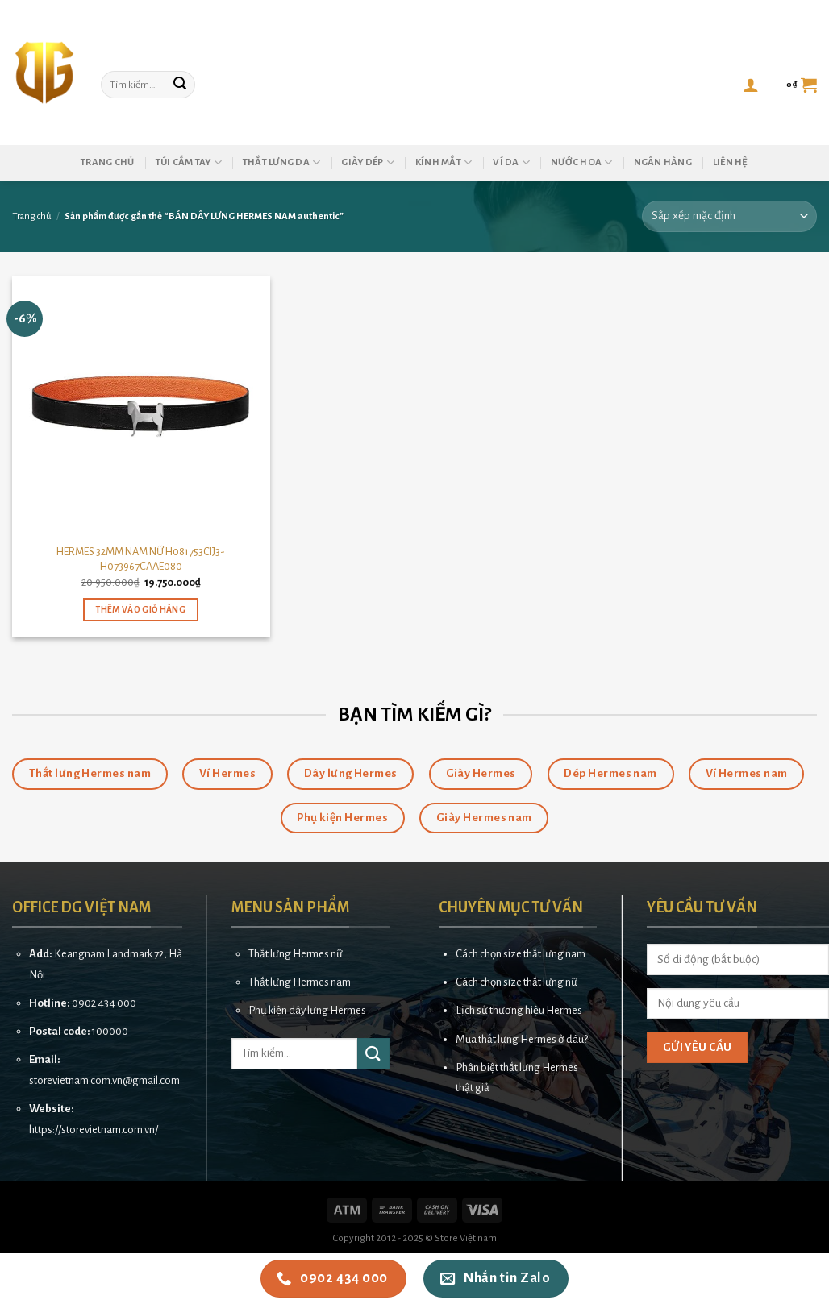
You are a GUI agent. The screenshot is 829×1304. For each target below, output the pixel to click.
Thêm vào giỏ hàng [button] (140, 609)
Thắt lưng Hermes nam (299, 982)
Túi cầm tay (189, 162)
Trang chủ (107, 162)
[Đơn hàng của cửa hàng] (729, 216)
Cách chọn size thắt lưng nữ (516, 982)
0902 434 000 (104, 1003)
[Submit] (180, 84)
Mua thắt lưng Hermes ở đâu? (522, 1039)
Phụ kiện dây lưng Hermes (307, 1010)
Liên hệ (730, 162)
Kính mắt (444, 162)
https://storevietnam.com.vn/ (93, 1129)
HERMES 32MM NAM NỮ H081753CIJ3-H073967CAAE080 (140, 559)
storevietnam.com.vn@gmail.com (104, 1080)
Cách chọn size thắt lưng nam (520, 954)
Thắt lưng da (282, 162)
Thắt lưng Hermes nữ (295, 954)
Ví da (511, 162)
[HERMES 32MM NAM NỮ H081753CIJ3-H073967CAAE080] (141, 405)
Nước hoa (582, 162)
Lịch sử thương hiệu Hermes (519, 1010)
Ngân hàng (663, 162)
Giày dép (367, 162)
